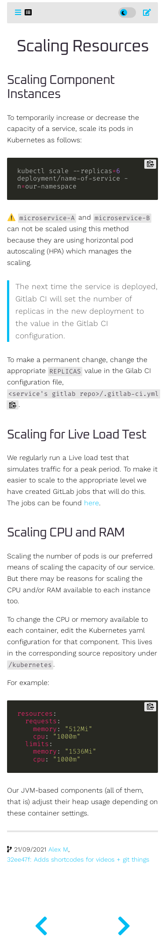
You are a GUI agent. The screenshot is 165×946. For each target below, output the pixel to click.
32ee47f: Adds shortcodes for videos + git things (78, 859)
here (91, 503)
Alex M (58, 849)
